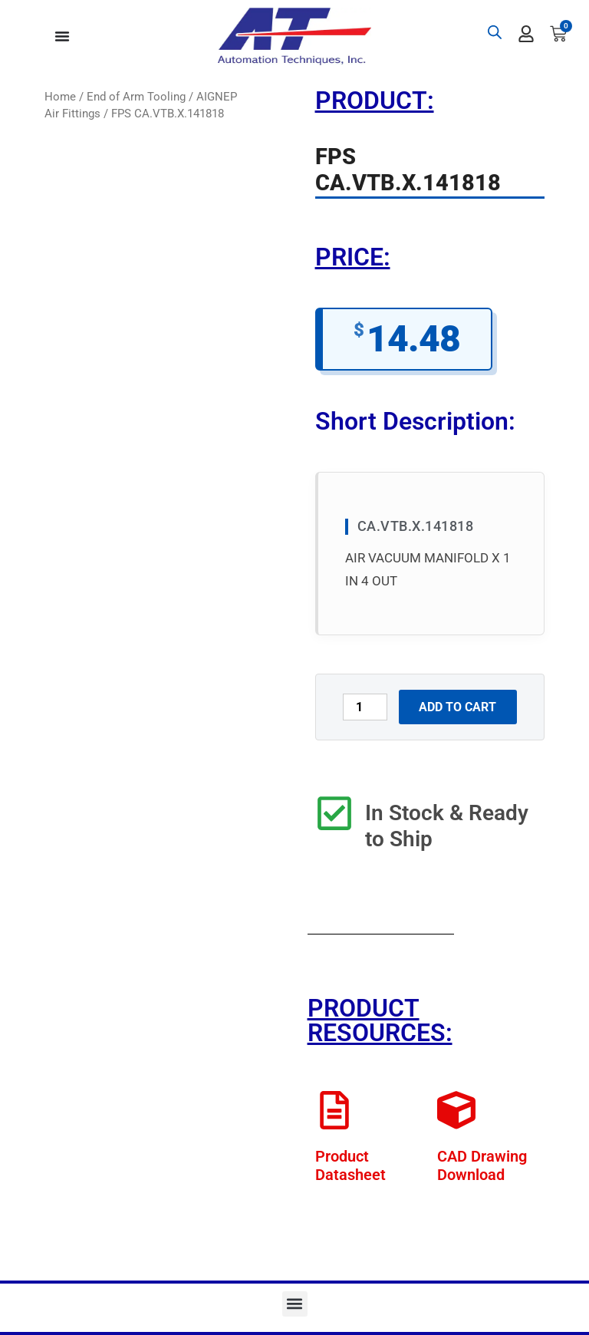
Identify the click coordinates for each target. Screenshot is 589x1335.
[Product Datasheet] (334, 1110)
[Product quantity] (365, 707)
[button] (295, 1304)
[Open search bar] (494, 32)
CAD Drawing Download (482, 1165)
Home (60, 97)
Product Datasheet (350, 1165)
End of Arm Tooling (136, 97)
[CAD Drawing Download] (456, 1110)
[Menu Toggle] (62, 36)
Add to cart (457, 707)
